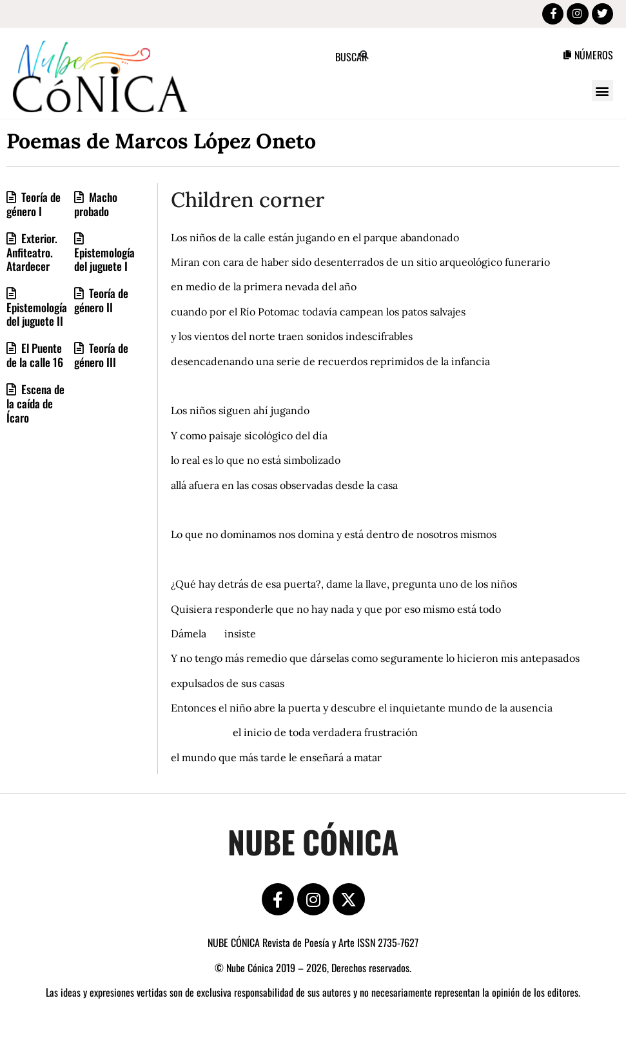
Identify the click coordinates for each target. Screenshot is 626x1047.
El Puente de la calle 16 (34, 356)
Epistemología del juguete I (104, 260)
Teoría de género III (101, 356)
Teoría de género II (101, 301)
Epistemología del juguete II (36, 316)
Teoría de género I (33, 205)
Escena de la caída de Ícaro (35, 405)
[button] (602, 92)
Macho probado (95, 205)
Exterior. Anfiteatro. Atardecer (31, 253)
